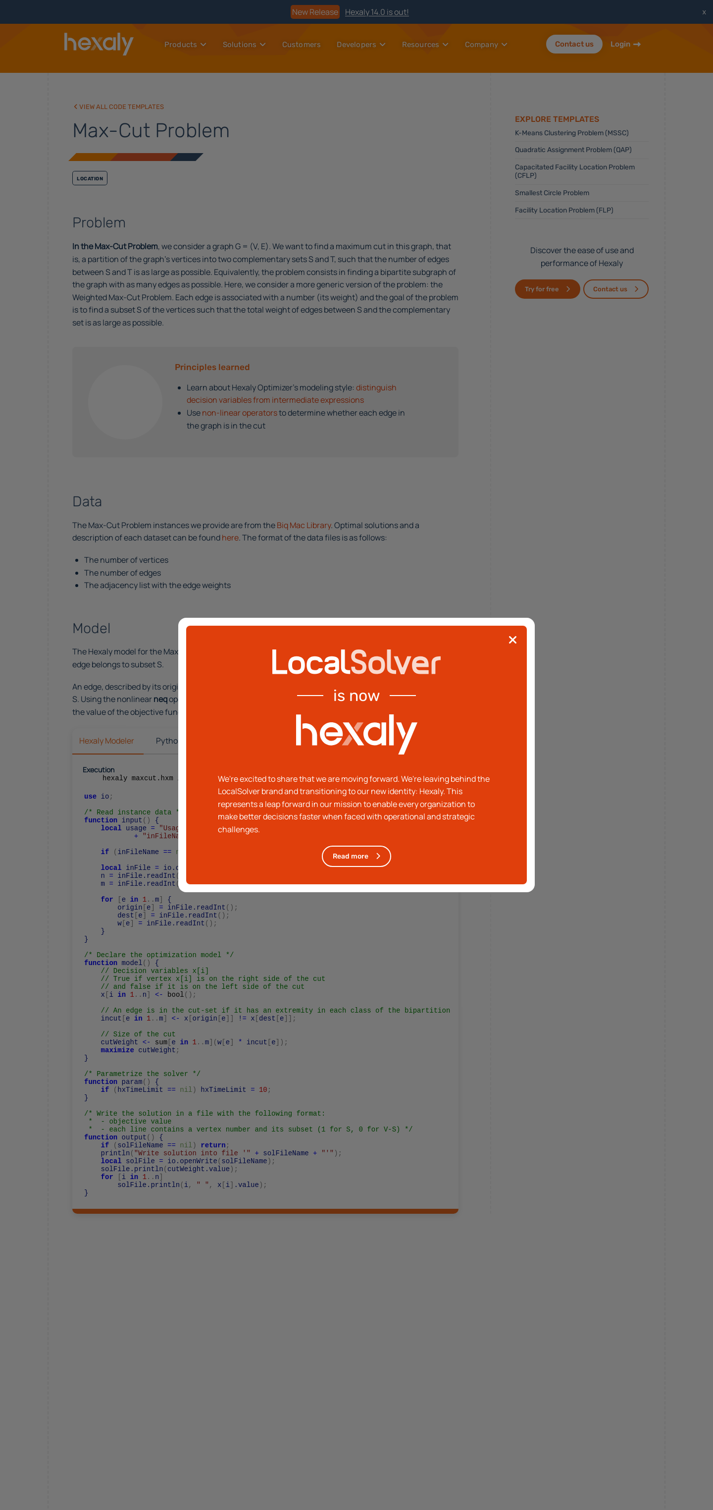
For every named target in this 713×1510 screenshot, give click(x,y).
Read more (350, 856)
